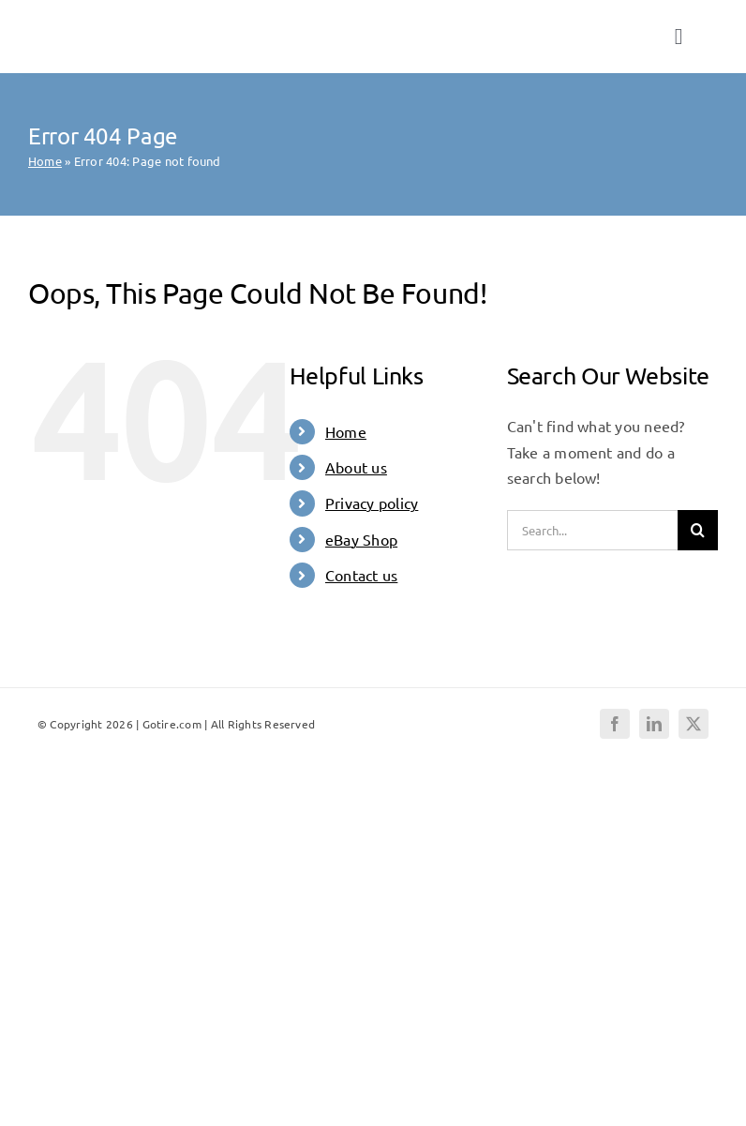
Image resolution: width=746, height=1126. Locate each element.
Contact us (361, 574)
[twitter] (694, 724)
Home (45, 161)
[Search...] (592, 530)
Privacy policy (371, 502)
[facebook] (615, 724)
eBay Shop (361, 539)
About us (356, 467)
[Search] (698, 530)
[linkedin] (654, 724)
